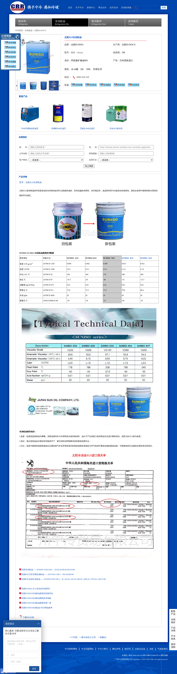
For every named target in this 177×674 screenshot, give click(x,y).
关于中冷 (79, 7)
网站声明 (116, 649)
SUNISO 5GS (146, 258)
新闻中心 (91, 7)
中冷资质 (173, 637)
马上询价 (89, 166)
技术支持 (114, 7)
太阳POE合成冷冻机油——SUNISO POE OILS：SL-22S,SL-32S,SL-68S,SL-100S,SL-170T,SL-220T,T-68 (64, 579)
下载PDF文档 (28, 617)
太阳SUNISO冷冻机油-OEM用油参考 (37, 608)
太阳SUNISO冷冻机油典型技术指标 (36, 598)
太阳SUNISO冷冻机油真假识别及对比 (37, 593)
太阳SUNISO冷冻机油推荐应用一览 (36, 603)
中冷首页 (19, 30)
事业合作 (102, 7)
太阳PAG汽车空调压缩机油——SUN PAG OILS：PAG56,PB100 (48, 574)
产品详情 (173, 629)
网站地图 (164, 655)
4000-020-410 (83, 77)
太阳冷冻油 (140, 649)
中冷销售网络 (71, 649)
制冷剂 (128, 649)
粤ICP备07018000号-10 (151, 655)
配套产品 (173, 612)
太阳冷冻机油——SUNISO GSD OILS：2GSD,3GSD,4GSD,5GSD (48, 570)
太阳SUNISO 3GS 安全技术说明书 (36, 589)
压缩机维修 (126, 7)
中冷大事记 (103, 649)
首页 (70, 7)
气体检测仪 (163, 649)
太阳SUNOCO (40, 30)
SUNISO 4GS (127, 258)
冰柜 (151, 649)
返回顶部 (173, 645)
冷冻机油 (28, 30)
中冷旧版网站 (87, 649)
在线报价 (173, 621)
